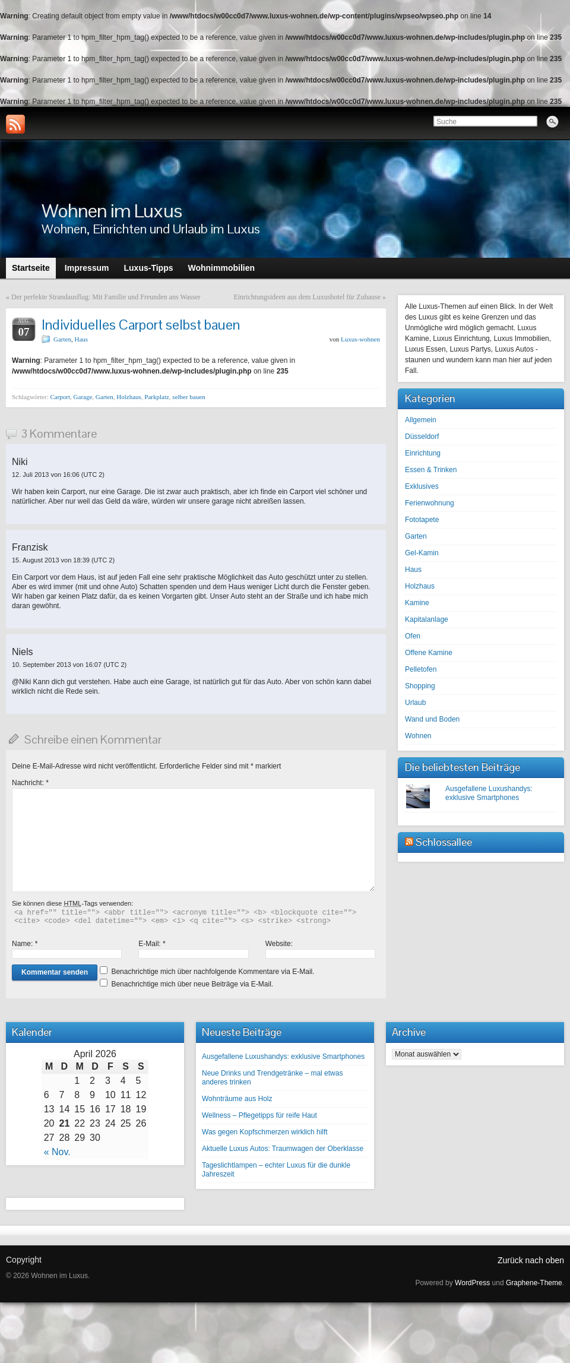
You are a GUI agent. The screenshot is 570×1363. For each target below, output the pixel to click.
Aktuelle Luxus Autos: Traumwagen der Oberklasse (282, 1148)
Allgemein (420, 420)
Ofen (412, 636)
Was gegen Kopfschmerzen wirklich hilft (265, 1132)
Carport (60, 396)
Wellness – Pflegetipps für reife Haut (259, 1115)
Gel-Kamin (422, 553)
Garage (83, 396)
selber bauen (188, 396)
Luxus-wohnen (360, 339)
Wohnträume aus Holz (237, 1099)
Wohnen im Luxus (112, 210)
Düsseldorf (422, 436)
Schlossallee (444, 842)
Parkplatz (156, 396)
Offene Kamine (428, 653)
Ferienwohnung (429, 503)
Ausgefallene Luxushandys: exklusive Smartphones (489, 793)
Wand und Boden (432, 719)
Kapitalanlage (426, 619)
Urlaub (415, 702)
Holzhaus (128, 396)
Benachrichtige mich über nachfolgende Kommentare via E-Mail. (212, 971)
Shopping (420, 686)
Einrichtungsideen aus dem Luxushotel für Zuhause (307, 297)
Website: (279, 944)
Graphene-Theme (534, 1283)
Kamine (417, 603)
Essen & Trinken (431, 470)
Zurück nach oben (531, 1260)
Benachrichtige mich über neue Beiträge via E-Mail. (192, 984)
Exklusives (422, 486)
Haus (81, 339)
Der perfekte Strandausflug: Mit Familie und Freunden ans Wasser (106, 297)
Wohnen (418, 736)
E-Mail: (151, 944)
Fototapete (422, 520)
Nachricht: (30, 783)
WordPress (472, 1283)
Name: (24, 944)
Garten (62, 339)
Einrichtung (423, 453)
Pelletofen (420, 669)
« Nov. (57, 1152)
